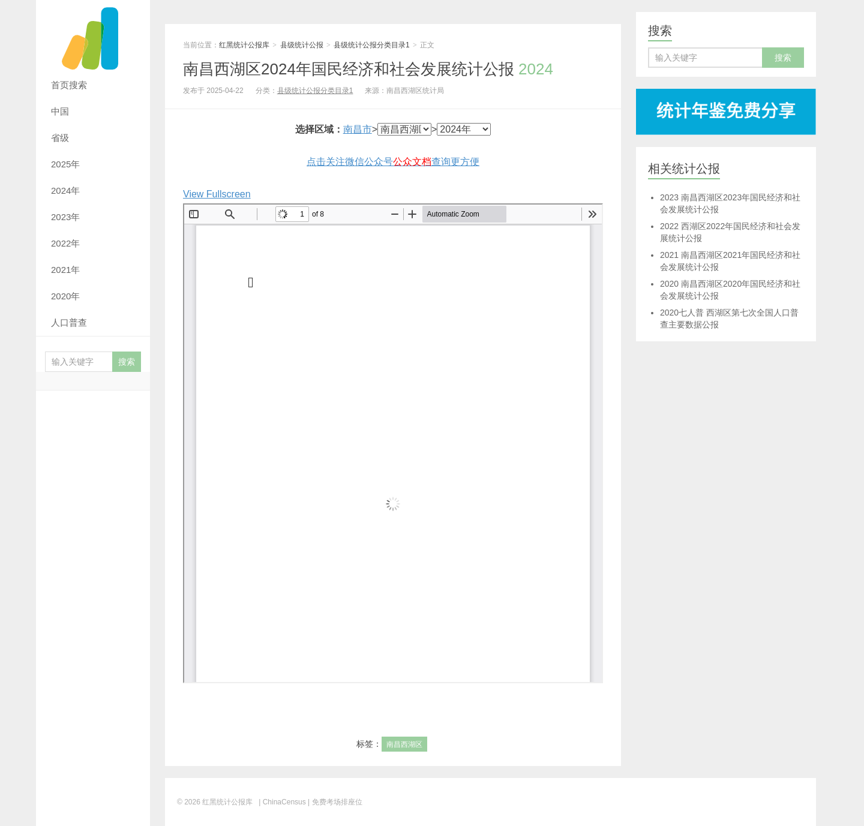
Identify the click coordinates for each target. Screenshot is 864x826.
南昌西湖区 (404, 744)
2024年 (65, 190)
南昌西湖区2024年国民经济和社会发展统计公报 (368, 69)
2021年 (65, 270)
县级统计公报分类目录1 (372, 45)
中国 (60, 111)
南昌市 (357, 129)
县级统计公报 (301, 45)
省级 (60, 138)
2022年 (65, 243)
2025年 (65, 164)
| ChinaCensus (282, 802)
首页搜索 (69, 85)
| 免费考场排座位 (334, 802)
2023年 (65, 217)
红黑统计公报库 (93, 36)
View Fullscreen (217, 194)
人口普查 (69, 322)
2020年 (65, 296)
